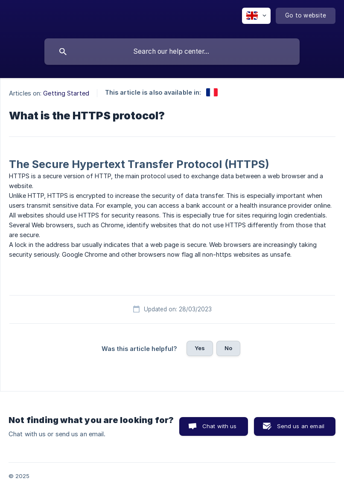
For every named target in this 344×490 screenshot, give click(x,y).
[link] (212, 92)
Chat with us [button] (219, 426)
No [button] (228, 348)
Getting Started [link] (66, 93)
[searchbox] (172, 51)
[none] (256, 16)
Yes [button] (200, 348)
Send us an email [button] (300, 426)
